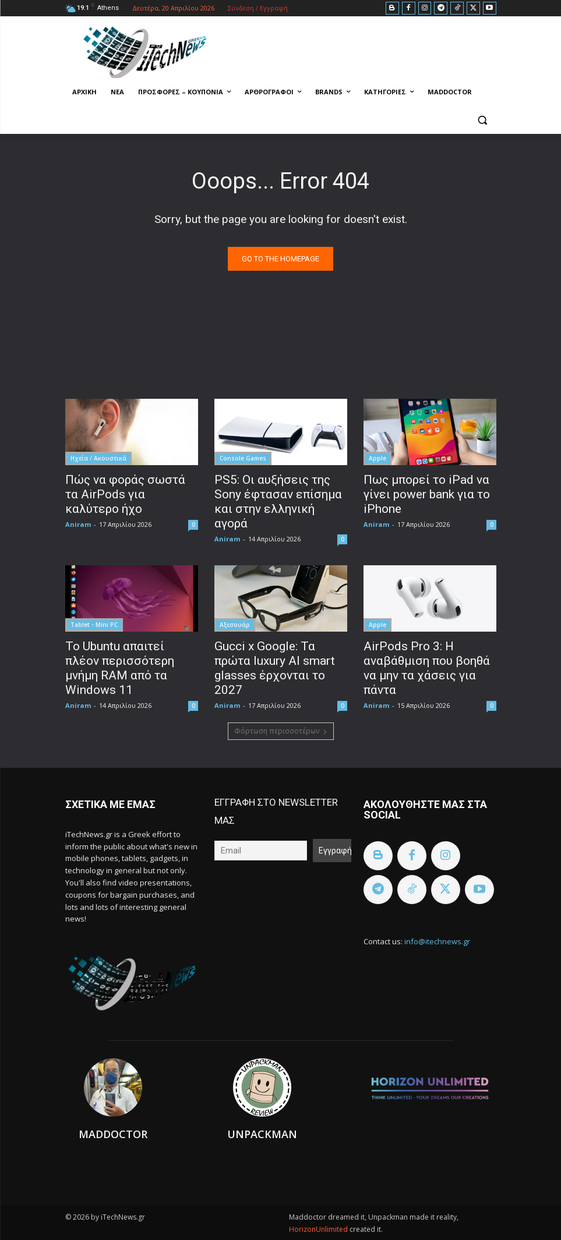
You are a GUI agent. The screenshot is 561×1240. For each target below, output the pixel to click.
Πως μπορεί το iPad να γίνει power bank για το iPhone (427, 494)
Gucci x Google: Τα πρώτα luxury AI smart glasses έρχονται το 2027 (274, 668)
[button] (482, 120)
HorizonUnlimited (319, 1229)
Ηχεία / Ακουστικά (98, 458)
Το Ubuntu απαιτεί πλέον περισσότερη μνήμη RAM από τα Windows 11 (119, 668)
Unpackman (262, 1134)
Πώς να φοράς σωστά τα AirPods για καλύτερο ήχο (125, 494)
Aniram (78, 524)
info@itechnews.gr (437, 941)
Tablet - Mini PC (94, 625)
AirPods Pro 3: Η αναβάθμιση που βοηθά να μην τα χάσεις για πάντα (427, 668)
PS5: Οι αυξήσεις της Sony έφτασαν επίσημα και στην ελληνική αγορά (278, 501)
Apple (377, 458)
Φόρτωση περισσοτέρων (280, 731)
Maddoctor (113, 1134)
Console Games (243, 458)
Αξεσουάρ (235, 625)
